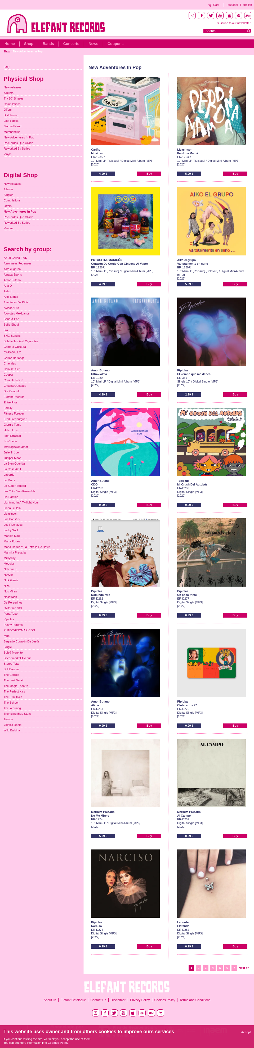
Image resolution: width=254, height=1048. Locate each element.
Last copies (11, 120)
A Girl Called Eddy (15, 257)
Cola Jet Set (12, 369)
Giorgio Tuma (12, 424)
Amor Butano (12, 280)
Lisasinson (10, 513)
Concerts (71, 44)
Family (8, 408)
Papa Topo (10, 613)
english (247, 4)
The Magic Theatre (16, 685)
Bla (6, 330)
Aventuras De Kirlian (17, 302)
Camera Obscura (15, 346)
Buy (149, 173)
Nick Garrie (11, 580)
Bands (48, 44)
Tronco (8, 719)
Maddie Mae (12, 535)
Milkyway (10, 558)
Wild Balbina (12, 730)
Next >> (244, 967)
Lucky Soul (11, 530)
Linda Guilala (12, 508)
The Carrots (11, 674)
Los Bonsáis (12, 519)
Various (8, 228)
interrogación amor (16, 446)
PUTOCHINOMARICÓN (19, 630)
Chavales (10, 363)
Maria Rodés (12, 541)
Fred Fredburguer (15, 419)
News (93, 44)
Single (8, 647)
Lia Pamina (11, 496)
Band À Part (11, 319)
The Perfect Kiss (14, 691)
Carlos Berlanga (14, 357)
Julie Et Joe (11, 452)
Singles (8, 194)
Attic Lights (11, 296)
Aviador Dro (11, 307)
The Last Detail (13, 680)
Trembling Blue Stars (17, 713)
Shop (28, 44)
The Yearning (12, 708)
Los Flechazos (13, 524)
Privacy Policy (140, 1000)
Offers (8, 109)
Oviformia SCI (13, 608)
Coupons (116, 44)
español (233, 4)
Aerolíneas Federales (18, 263)
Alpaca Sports (13, 274)
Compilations (12, 104)
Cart (216, 4)
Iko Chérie (10, 441)
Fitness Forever (14, 413)
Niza (7, 585)
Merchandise (12, 131)
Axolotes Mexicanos (17, 313)
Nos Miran (10, 591)
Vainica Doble (12, 724)
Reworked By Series (17, 148)
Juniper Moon (12, 458)
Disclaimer (118, 1000)
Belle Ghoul (11, 324)
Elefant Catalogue (73, 1000)
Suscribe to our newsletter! (234, 23)
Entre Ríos (10, 402)
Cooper (8, 374)
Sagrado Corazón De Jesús (21, 641)
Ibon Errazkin (12, 435)
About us (50, 1000)
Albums (9, 93)
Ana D (8, 285)
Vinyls (7, 154)
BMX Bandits (12, 335)
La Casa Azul (12, 469)
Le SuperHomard (15, 485)
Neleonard (10, 569)
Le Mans (9, 480)
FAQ (7, 67)
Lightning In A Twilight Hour (21, 502)
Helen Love (11, 430)
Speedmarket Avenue (18, 658)
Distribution (11, 115)
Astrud (8, 291)
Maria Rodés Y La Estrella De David (27, 546)
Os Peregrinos (13, 602)
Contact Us (98, 1000)
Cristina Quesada (15, 385)
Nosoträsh (10, 597)
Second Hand (12, 126)
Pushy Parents (13, 624)
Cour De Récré (13, 380)
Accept (246, 1032)
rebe (7, 635)
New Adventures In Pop (27, 51)
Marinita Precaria (15, 552)
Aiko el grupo (12, 269)
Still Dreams (11, 669)
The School (11, 702)
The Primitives (13, 697)
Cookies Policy (164, 1000)
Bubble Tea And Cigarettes (21, 341)
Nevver (8, 574)
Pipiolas (9, 619)
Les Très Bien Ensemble (19, 491)
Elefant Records (14, 396)
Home (10, 44)
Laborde (9, 474)
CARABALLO (12, 352)
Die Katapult (12, 391)
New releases (12, 87)
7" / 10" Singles (13, 98)
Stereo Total (11, 663)
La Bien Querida (14, 463)
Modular (9, 563)
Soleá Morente (13, 652)
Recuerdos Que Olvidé (18, 143)
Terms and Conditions (195, 1000)
